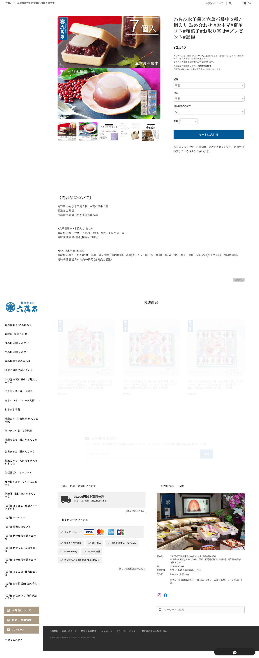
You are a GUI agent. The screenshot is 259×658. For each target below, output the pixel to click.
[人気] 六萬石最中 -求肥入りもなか (21, 387)
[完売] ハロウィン (15, 524)
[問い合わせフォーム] (206, 587)
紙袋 (176, 79)
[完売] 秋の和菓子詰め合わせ (20, 544)
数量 (176, 121)
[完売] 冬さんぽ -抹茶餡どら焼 (21, 579)
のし (176, 93)
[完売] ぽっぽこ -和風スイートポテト (21, 513)
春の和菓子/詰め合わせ (18, 331)
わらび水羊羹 (12, 416)
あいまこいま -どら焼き (18, 437)
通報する (239, 280)
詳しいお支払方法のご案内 (132, 575)
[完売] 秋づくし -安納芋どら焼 (21, 555)
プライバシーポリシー (124, 638)
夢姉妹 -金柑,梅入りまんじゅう (20, 501)
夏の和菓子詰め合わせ (18, 367)
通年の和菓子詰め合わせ (19, 377)
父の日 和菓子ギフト (17, 358)
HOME (53, 638)
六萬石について (206, 3)
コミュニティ (15, 646)
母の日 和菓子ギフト (17, 349)
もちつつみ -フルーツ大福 (20, 407)
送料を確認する (205, 66)
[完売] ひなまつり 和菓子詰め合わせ (21, 603)
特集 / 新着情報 (22, 626)
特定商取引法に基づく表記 (150, 638)
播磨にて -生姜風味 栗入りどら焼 (21, 426)
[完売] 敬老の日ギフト (18, 533)
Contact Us (104, 638)
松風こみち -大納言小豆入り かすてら (21, 468)
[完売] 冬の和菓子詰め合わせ (20, 567)
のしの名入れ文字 (182, 106)
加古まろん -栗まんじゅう (20, 458)
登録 (196, 459)
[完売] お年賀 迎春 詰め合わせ (21, 591)
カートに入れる (209, 134)
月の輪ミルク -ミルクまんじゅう (21, 489)
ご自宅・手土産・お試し (19, 398)
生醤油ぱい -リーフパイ (18, 479)
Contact (18, 636)
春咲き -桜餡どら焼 (16, 340)
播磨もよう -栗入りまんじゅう (21, 447)
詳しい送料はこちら (135, 517)
